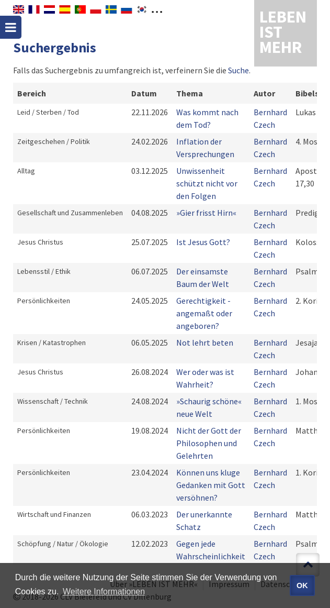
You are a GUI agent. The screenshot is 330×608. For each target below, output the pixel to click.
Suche (238, 70)
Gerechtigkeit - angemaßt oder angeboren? (204, 313)
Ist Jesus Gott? (203, 242)
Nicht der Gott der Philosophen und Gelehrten (208, 443)
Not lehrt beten (204, 342)
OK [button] (302, 585)
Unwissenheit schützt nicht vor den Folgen (206, 183)
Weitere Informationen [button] (104, 591)
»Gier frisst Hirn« (206, 212)
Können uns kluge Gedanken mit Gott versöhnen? (210, 485)
